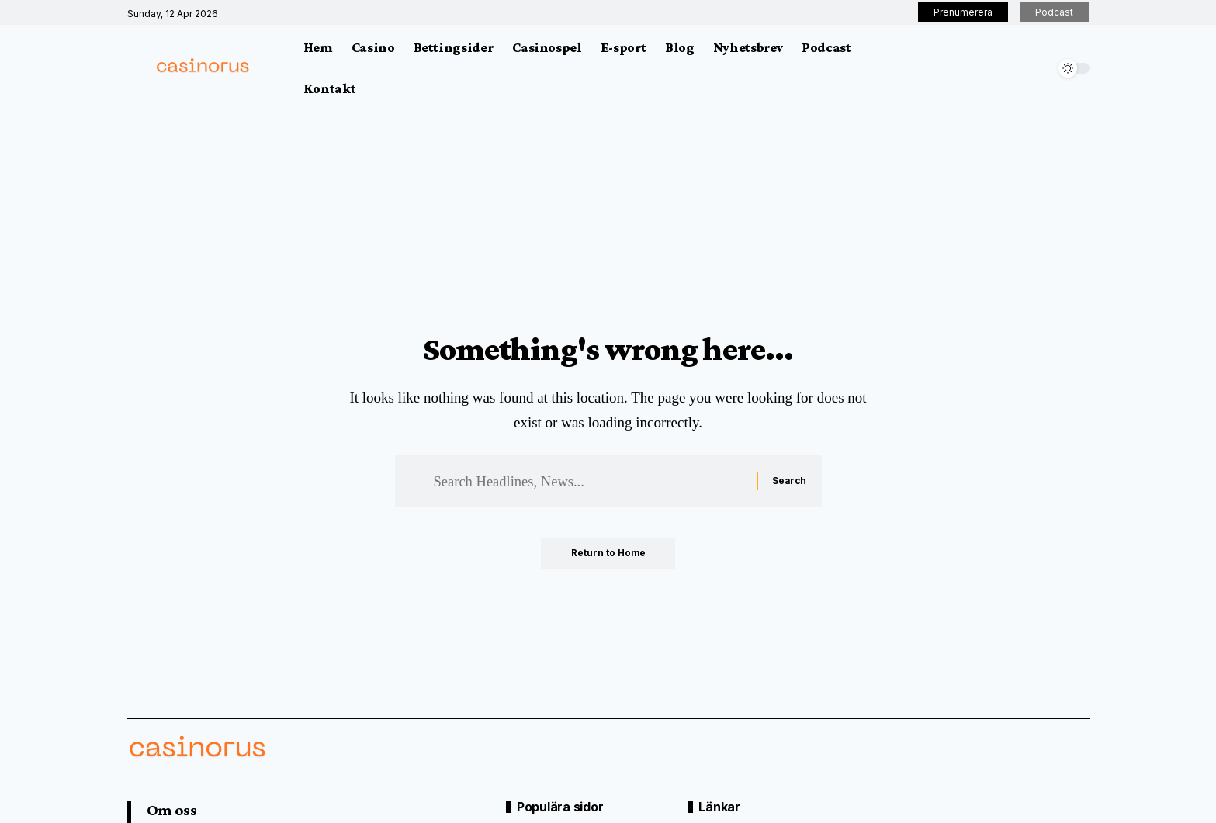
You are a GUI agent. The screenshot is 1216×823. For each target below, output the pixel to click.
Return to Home (608, 555)
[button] (1039, 68)
